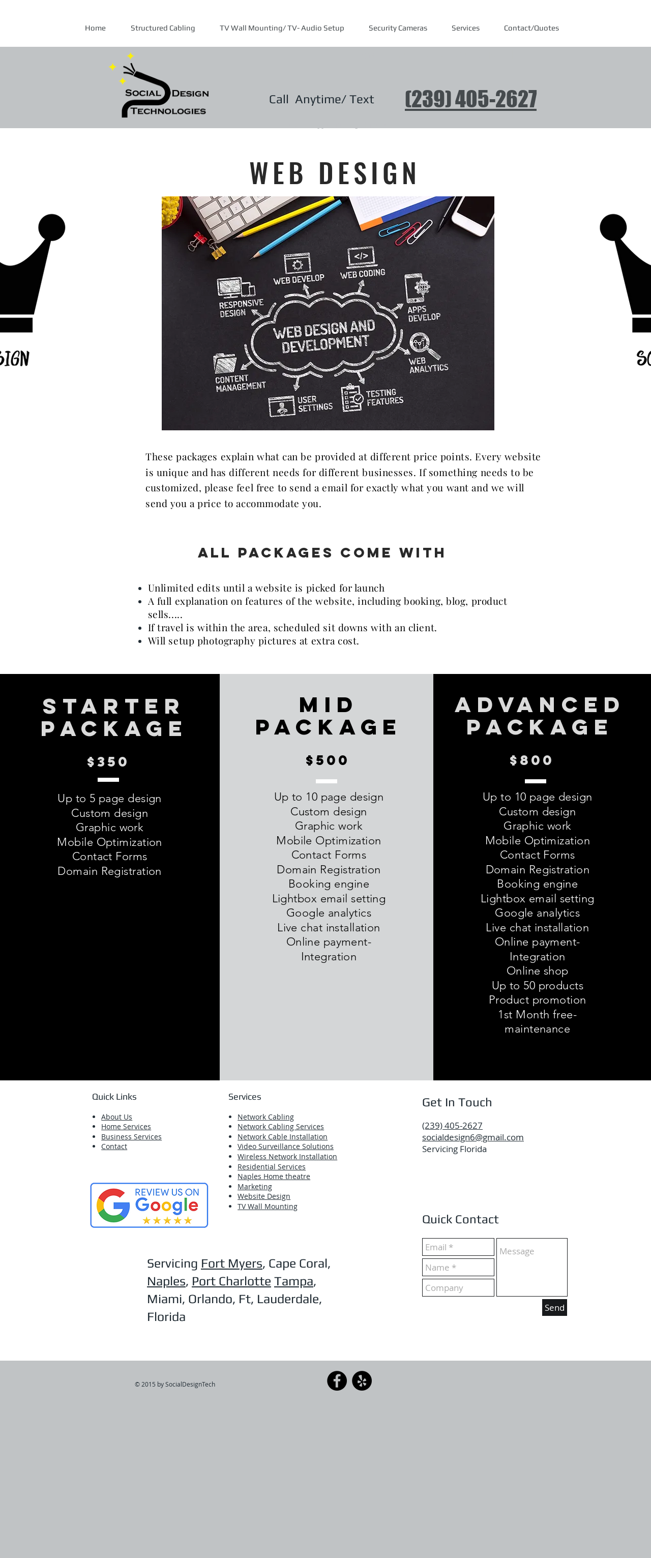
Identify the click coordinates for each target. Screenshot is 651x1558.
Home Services (126, 1126)
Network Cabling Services (281, 1126)
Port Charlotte (231, 1281)
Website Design (264, 1196)
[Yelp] (362, 1381)
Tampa (293, 1281)
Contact (114, 1146)
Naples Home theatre (274, 1176)
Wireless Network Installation (287, 1156)
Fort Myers (231, 1263)
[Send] (554, 1307)
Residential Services (272, 1166)
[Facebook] (337, 1381)
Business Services (131, 1136)
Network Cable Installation (283, 1136)
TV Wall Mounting (268, 1206)
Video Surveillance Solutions (286, 1146)
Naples (166, 1281)
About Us (116, 1117)
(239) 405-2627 (471, 99)
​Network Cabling (266, 1117)
